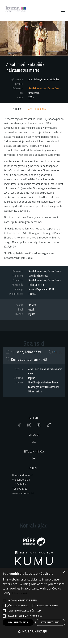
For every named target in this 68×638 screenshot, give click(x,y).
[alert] (34, 603)
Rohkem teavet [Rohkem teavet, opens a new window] (19, 593)
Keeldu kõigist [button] (50, 622)
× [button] (64, 572)
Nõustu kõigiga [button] (18, 622)
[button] (5, 36)
